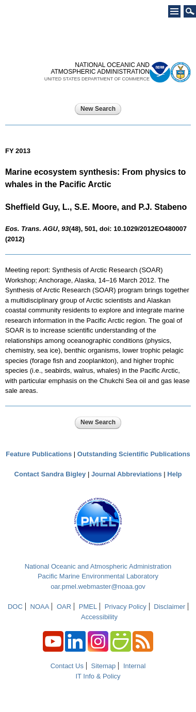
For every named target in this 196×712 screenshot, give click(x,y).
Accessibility (99, 617)
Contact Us (67, 666)
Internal (134, 666)
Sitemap (103, 666)
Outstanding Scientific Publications (133, 454)
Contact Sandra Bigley (50, 474)
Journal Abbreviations (126, 474)
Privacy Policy (125, 606)
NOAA (40, 606)
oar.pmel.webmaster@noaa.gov (98, 586)
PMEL (88, 606)
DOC (15, 606)
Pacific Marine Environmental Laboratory (98, 576)
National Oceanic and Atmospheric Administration (98, 566)
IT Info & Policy (97, 676)
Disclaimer (169, 606)
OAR (64, 606)
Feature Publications (39, 454)
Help (174, 474)
